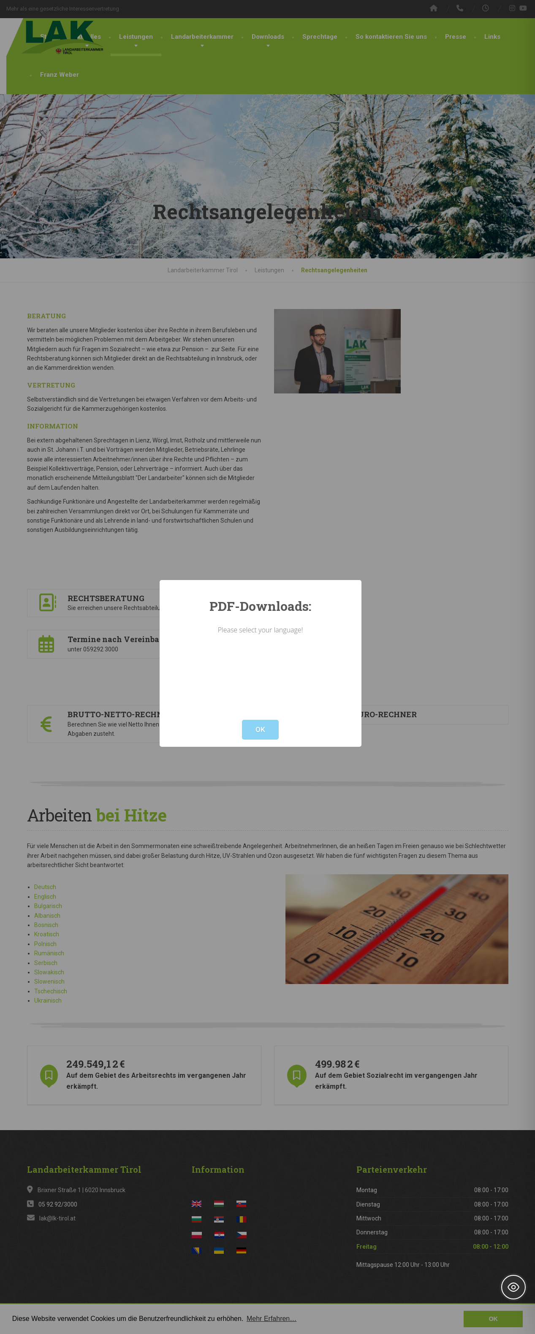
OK (260, 729)
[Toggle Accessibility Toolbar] (513, 1287)
